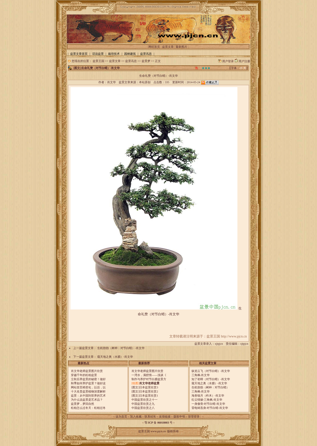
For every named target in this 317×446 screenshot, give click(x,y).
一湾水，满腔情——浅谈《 (148, 375)
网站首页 (154, 46)
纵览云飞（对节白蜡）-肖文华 (211, 371)
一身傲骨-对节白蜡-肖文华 (208, 403)
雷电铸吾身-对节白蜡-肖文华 (210, 408)
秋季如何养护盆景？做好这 (88, 383)
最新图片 (181, 46)
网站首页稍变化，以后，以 (88, 387)
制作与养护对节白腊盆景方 (148, 379)
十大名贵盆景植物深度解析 (88, 391)
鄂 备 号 (159, 422)
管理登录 (194, 416)
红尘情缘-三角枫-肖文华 (207, 399)
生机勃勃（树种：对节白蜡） (210, 387)
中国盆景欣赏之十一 (144, 399)
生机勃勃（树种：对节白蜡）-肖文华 (121, 348)
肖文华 (111, 82)
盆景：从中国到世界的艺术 (88, 395)
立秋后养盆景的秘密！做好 (88, 379)
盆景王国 (98, 61)
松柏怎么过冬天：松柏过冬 (88, 408)
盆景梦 (146, 61)
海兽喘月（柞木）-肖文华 (208, 395)
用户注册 (244, 61)
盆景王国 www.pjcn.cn (152, 431)
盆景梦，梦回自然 (82, 403)
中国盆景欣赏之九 (143, 403)
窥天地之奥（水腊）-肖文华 (115, 356)
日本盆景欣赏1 (148, 395)
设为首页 (121, 416)
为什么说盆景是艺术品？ (87, 399)
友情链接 (165, 416)
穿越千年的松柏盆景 (84, 375)
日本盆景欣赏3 (148, 387)
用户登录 (228, 61)
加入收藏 (136, 416)
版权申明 (179, 416)
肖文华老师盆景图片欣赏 (87, 371)
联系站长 (150, 416)
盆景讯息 (131, 61)
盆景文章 (168, 46)
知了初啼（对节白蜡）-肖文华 (211, 379)
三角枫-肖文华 (201, 375)
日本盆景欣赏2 (148, 391)
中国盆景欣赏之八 (143, 408)
